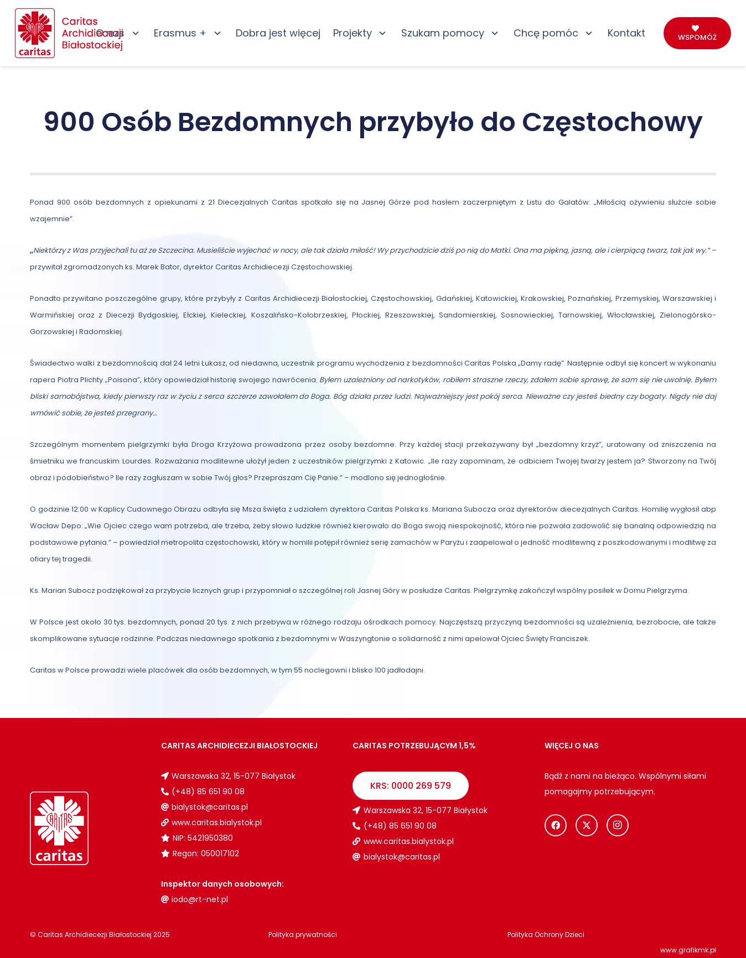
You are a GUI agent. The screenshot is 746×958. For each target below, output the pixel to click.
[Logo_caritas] (70, 33)
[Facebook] (556, 825)
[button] (133, 33)
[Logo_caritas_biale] (85, 828)
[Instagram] (618, 825)
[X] (587, 825)
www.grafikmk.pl (688, 950)
